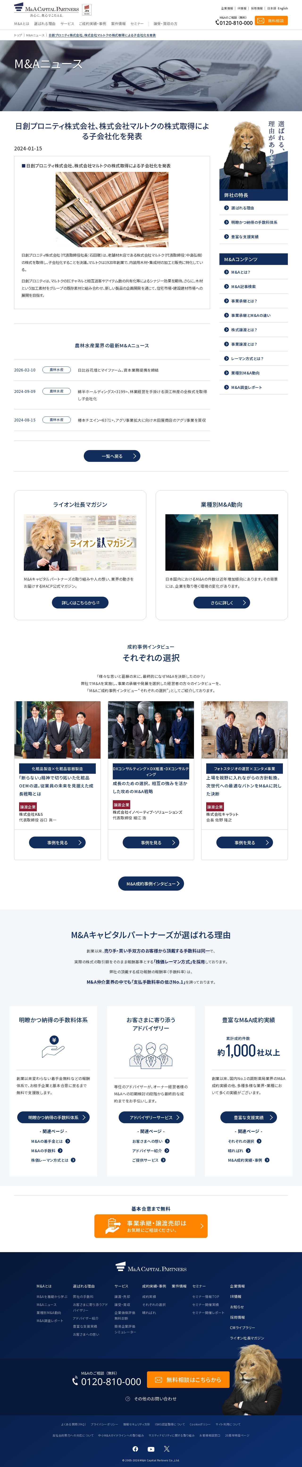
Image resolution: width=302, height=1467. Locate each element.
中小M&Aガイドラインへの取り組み (121, 1435)
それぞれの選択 (241, 1141)
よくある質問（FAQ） (73, 1424)
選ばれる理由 (45, 24)
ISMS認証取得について (170, 1424)
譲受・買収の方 (165, 24)
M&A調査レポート (50, 1320)
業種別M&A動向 (49, 1312)
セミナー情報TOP (205, 1296)
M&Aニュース (35, 35)
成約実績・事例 (154, 1285)
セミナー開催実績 (205, 1304)
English (283, 8)
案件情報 (118, 24)
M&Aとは (21, 24)
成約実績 (149, 1296)
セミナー (137, 24)
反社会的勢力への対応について (73, 1435)
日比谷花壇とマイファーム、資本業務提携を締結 (118, 370)
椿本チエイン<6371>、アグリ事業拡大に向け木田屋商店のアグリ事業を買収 (142, 420)
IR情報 (242, 8)
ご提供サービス (145, 1160)
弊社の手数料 (83, 1296)
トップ (18, 35)
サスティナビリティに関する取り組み (172, 1435)
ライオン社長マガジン (247, 1337)
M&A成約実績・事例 (245, 1160)
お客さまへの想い (147, 1141)
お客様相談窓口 (209, 1435)
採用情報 (257, 8)
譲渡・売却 (122, 1296)
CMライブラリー (242, 1327)
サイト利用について (228, 1424)
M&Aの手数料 (43, 1150)
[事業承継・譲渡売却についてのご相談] (151, 1226)
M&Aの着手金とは (47, 1141)
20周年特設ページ (237, 1435)
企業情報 (227, 8)
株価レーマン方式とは (49, 1160)
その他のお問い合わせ (155, 1398)
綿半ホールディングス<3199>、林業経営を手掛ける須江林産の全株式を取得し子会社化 (142, 395)
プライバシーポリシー (104, 1424)
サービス (67, 24)
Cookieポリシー (200, 1424)
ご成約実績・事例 (92, 24)
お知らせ (237, 1306)
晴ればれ (236, 1150)
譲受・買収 (122, 1304)
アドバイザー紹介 (147, 1150)
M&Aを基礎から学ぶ (52, 1296)
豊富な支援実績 (85, 1326)
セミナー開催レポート (208, 1312)
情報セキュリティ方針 (136, 1424)
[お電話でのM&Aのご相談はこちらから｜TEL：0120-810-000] (106, 1379)
